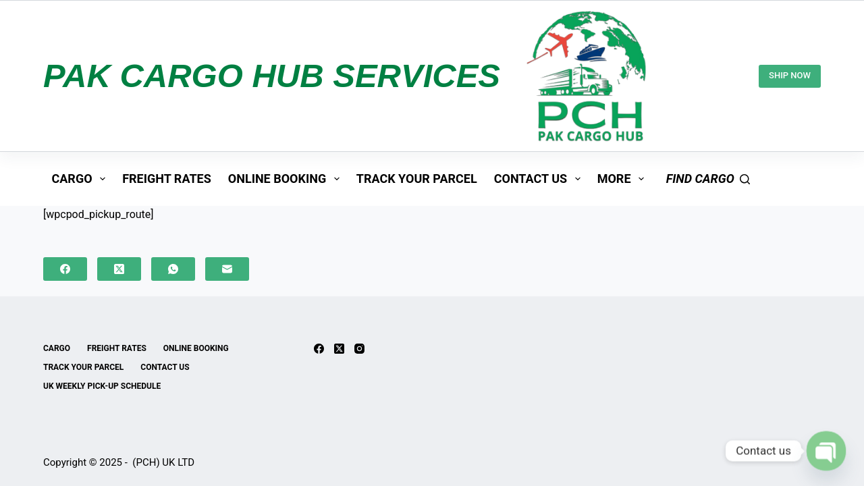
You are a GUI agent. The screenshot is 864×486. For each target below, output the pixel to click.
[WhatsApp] (173, 269)
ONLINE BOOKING (286, 179)
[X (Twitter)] (119, 269)
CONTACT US (540, 179)
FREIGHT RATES (166, 178)
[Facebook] (65, 269)
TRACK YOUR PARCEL (416, 178)
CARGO (81, 179)
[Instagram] (359, 349)
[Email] (227, 269)
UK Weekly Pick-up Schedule (102, 386)
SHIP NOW (790, 75)
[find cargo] (708, 179)
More (623, 179)
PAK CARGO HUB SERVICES (271, 75)
